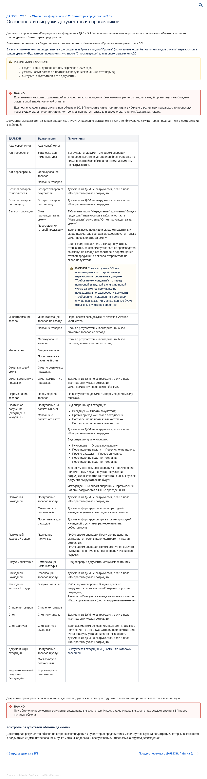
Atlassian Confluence (29, 775)
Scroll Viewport (52, 775)
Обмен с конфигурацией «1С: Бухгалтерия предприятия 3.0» (72, 16)
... (27, 16)
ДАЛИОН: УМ (15, 16)
